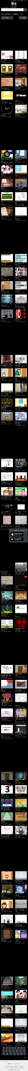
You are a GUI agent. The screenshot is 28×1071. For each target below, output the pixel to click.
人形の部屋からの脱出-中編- (21, 300)
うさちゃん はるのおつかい (21, 699)
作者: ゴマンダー (18, 735)
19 (18, 1053)
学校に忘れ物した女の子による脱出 (21, 935)
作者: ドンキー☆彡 (5, 1000)
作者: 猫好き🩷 (18, 925)
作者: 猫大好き (18, 61)
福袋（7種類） (7, 55)
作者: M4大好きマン (19, 484)
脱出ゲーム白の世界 (7, 831)
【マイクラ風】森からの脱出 (21, 610)
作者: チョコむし (4, 782)
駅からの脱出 (21, 360)
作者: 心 (17, 675)
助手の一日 (7, 463)
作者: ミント (3, 926)
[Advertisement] (14, 34)
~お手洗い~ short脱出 (7, 417)
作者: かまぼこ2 (4, 101)
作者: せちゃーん (4, 704)
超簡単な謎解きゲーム (7, 934)
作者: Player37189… (5, 88)
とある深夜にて (21, 286)
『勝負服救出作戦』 (7, 698)
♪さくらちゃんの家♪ (7, 520)
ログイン (25, 0)
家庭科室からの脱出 (21, 109)
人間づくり (7, 170)
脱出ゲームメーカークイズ (7, 82)
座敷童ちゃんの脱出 (7, 904)
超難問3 (7, 790)
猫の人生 (21, 919)
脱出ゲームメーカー (14, 1064)
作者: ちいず (3, 204)
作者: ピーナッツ (18, 175)
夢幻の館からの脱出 (7, 803)
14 (24, 1051)
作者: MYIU (17, 809)
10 (9, 1051)
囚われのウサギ (7, 314)
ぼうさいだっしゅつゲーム (21, 170)
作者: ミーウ (3, 175)
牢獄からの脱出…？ (7, 567)
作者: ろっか (17, 941)
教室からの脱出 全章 (21, 904)
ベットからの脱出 (21, 403)
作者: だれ (3, 630)
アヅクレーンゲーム (21, 889)
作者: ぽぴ (17, 1030)
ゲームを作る (13, 0)
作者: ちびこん (4, 910)
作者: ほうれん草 (4, 497)
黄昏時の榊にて (7, 403)
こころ (7, 96)
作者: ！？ (3, 278)
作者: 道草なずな (4, 719)
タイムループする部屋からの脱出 (21, 492)
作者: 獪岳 (3, 115)
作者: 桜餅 (17, 219)
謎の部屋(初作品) (21, 876)
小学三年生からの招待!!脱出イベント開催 (7, 389)
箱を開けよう (7, 477)
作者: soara (3, 422)
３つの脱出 (7, 776)
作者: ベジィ (3, 74)
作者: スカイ (17, 1002)
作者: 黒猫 (3, 940)
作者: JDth (17, 499)
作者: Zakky (17, 423)
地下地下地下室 (7, 981)
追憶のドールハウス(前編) (21, 69)
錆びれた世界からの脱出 (7, 360)
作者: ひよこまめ (4, 291)
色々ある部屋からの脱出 (7, 1023)
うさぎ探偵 (23, 17)
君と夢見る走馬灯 (7, 596)
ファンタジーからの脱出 (7, 299)
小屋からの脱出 (21, 670)
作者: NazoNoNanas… (5, 809)
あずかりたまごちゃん (7, 713)
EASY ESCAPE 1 (7, 373)
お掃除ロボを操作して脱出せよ (7, 155)
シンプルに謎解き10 (7, 507)
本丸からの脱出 (21, 981)
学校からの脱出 (7, 624)
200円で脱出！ (21, 803)
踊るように (7, 183)
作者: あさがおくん (5, 395)
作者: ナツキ (17, 469)
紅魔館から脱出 (21, 314)
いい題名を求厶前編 (7, 1038)
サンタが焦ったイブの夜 (21, 507)
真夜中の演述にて (7, 581)
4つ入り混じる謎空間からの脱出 (21, 581)
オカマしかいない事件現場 (21, 831)
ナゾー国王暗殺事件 (21, 183)
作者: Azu (3, 61)
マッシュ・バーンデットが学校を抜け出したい (21, 477)
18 (14, 1053)
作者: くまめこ (18, 512)
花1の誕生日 (21, 596)
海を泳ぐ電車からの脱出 (21, 567)
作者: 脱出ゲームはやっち (20, 365)
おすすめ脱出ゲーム (9, 1066)
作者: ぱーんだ (4, 896)
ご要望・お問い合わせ (15, 1067)
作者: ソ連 (3, 1015)
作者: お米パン (18, 408)
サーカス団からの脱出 (7, 109)
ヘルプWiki (6, 1067)
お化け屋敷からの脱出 (21, 624)
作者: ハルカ (3, 189)
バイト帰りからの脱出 (21, 520)
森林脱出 (21, 776)
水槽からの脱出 (7, 995)
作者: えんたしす (4, 512)
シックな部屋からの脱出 (21, 730)
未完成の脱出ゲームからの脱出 (21, 197)
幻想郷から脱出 (21, 155)
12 (17, 1051)
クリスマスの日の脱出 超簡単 (21, 374)
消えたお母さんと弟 (21, 259)
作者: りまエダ (4, 601)
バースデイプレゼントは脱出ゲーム (7, 730)
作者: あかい (17, 291)
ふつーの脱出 (7, 259)
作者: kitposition (4, 677)
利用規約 (22, 1067)
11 (13, 1051)
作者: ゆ (2, 379)
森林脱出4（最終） (7, 609)
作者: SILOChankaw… (5, 987)
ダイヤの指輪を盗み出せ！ (7, 69)
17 (10, 1053)
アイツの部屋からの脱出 (7, 492)
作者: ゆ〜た (17, 616)
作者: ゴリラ (17, 160)
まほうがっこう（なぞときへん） (7, 197)
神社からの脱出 (21, 272)
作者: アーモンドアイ (5, 736)
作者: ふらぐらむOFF (19, 204)
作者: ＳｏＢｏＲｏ (19, 101)
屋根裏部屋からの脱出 (21, 817)
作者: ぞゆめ (17, 836)
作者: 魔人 (3, 690)
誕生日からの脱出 (21, 388)
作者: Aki (17, 380)
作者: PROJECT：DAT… (20, 573)
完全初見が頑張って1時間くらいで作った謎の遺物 (21, 1024)
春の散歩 (7, 817)
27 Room (21, 96)
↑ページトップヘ (4, 1061)
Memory (21, 55)
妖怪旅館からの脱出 (21, 82)
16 (7, 1053)
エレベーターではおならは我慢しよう (7, 920)
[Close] (26, 530)
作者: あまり (17, 987)
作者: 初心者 (3, 1044)
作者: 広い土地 (4, 795)
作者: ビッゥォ (18, 588)
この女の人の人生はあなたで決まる (21, 995)
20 (21, 1053)
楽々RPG (21, 1010)
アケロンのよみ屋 (7, 212)
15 (3, 1053)
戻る (25, 1057)
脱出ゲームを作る (19, 1066)
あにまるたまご (21, 790)
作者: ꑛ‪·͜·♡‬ (17, 264)
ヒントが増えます (7, 272)
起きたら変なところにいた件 (21, 212)
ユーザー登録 (20, 0)
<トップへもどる (4, 7)
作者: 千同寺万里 (18, 189)
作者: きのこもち (18, 822)
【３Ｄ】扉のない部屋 (21, 685)
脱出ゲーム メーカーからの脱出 (7, 890)
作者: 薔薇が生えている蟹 (6, 162)
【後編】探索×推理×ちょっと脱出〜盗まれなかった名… (21, 714)
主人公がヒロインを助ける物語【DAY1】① (21, 417)
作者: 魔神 (17, 115)
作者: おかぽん (4, 305)
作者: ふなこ (17, 394)
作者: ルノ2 (3, 217)
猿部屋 (7, 286)
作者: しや (17, 74)
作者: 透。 (17, 278)
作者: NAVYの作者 (5, 836)
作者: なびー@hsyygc (19, 306)
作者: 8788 (3, 264)
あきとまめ (7, 876)
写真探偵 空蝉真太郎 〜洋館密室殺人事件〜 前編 (7, 670)
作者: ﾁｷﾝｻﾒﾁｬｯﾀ (18, 601)
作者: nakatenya (18, 690)
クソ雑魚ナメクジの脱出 (21, 1038)
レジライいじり (21, 463)
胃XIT (7, 685)
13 (20, 1051)
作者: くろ (3, 320)
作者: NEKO (17, 88)
